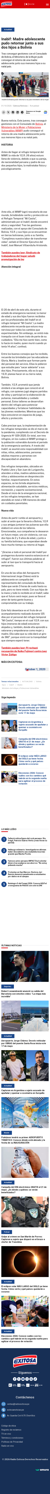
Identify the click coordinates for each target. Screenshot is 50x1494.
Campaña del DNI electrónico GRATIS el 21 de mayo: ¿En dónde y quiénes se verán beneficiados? (33, 743)
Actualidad (8, 30)
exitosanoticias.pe (15, 1410)
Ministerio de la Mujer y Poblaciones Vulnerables (20, 688)
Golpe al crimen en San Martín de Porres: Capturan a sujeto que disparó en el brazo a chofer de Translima (23, 1239)
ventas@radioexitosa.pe (18, 1404)
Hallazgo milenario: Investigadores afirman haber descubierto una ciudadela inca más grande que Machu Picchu (27, 852)
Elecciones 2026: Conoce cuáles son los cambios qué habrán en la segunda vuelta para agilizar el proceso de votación (33, 778)
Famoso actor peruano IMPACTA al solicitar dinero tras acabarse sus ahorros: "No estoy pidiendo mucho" (27, 863)
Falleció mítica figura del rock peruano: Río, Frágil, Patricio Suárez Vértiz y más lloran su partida (27, 840)
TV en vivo (6, 1434)
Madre (19, 685)
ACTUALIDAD (27, 682)
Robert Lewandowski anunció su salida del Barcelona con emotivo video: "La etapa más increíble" (23, 994)
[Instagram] (27, 1379)
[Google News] (31, 1379)
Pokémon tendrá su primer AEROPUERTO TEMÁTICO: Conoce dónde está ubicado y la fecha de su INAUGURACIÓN (23, 1140)
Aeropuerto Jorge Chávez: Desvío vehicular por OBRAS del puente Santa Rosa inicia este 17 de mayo (33, 709)
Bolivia (39, 124)
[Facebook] (15, 1379)
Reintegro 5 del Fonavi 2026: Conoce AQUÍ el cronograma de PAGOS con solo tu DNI (27, 884)
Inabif (11, 685)
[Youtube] (23, 1379)
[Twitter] (19, 1379)
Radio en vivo (7, 1446)
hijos (4, 685)
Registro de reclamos (11, 1430)
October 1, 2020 (35, 669)
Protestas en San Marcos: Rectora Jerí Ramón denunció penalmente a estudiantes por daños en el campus (27, 874)
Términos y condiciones (12, 1438)
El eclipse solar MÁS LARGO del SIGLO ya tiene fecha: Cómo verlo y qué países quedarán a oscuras (32, 760)
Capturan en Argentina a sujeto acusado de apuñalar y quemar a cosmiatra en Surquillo (33, 726)
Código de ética (8, 1425)
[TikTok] (35, 1379)
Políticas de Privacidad (12, 1442)
